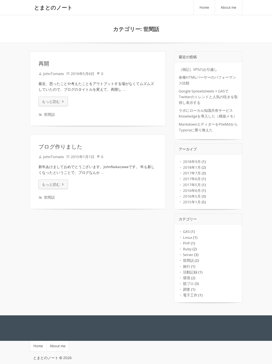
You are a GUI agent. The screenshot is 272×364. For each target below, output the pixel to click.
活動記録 (190, 272)
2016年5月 (192, 196)
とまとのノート (53, 7)
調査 (186, 289)
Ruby (187, 248)
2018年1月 (192, 167)
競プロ (188, 283)
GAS (186, 231)
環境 (186, 277)
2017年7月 (192, 173)
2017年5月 (192, 184)
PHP (186, 243)
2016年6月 (192, 190)
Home (204, 7)
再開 (43, 63)
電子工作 (190, 295)
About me (228, 7)
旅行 (186, 266)
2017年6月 (192, 178)
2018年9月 (192, 161)
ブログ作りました (60, 146)
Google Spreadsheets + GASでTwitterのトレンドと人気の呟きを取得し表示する (208, 97)
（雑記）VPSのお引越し (198, 69)
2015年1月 (192, 202)
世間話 (49, 114)
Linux (187, 237)
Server (188, 254)
